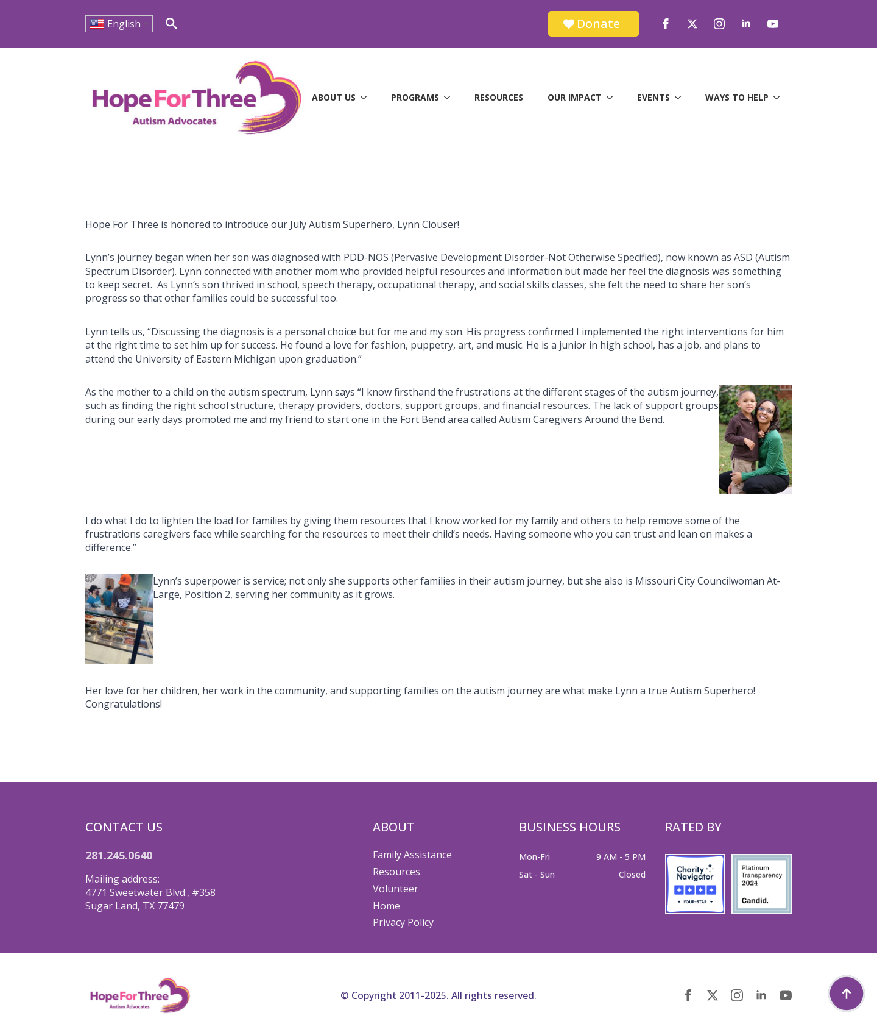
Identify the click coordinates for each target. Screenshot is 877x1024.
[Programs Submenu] (450, 97)
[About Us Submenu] (367, 97)
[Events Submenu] (681, 97)
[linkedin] (746, 24)
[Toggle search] (171, 23)
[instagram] (719, 24)
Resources (498, 97)
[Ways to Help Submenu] (780, 97)
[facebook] (665, 24)
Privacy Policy (403, 922)
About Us (334, 97)
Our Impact (575, 97)
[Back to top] (846, 993)
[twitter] (692, 24)
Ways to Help (737, 97)
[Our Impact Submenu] (613, 97)
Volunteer (395, 888)
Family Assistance (412, 854)
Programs (415, 97)
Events (653, 97)
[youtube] (773, 24)
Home (386, 905)
